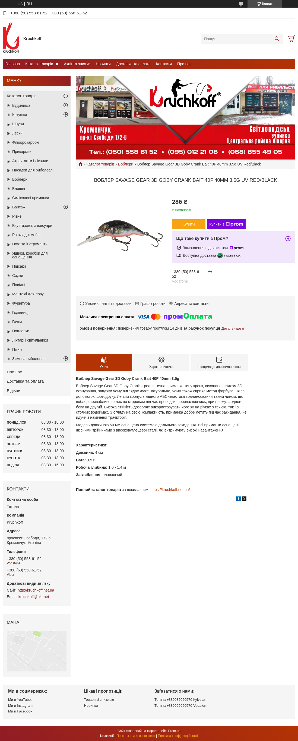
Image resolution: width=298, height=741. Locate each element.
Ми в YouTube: (20, 700)
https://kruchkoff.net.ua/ (170, 489)
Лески (17, 133)
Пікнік (17, 349)
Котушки (19, 114)
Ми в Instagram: (21, 706)
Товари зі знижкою (99, 700)
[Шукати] (277, 39)
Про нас (184, 64)
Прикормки (21, 151)
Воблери (125, 164)
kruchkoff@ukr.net (33, 597)
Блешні (18, 188)
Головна (12, 64)
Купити (189, 224)
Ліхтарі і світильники (30, 340)
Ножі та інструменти (29, 244)
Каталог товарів (39, 64)
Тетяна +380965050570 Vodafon (180, 706)
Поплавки (20, 331)
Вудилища (21, 105)
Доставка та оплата (133, 64)
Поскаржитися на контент (135, 736)
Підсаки (19, 266)
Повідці (18, 285)
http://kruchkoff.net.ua (36, 590)
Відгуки (13, 390)
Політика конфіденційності (178, 736)
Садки (17, 275)
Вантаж (18, 207)
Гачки (17, 322)
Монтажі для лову (28, 294)
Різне (16, 216)
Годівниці (20, 312)
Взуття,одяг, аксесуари (32, 225)
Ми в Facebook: (20, 711)
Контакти (164, 64)
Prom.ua (174, 731)
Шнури (18, 124)
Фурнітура (21, 303)
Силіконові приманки (30, 198)
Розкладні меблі (26, 235)
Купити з (226, 224)
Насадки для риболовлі (32, 170)
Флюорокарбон (25, 142)
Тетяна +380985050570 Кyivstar (179, 700)
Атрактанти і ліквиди (30, 161)
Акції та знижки (77, 64)
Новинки (103, 64)
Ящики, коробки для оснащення (30, 255)
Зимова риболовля (29, 359)
